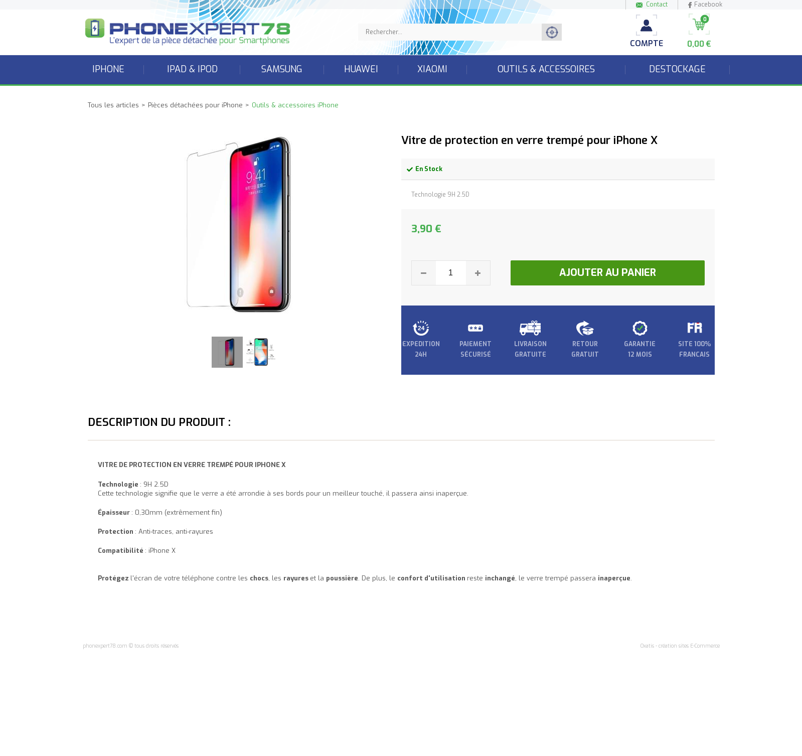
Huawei (361, 69)
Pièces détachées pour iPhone (195, 105)
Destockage (677, 69)
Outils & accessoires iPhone (295, 105)
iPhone (108, 69)
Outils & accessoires (546, 69)
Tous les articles (113, 105)
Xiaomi (432, 69)
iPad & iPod (192, 69)
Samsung (281, 69)
